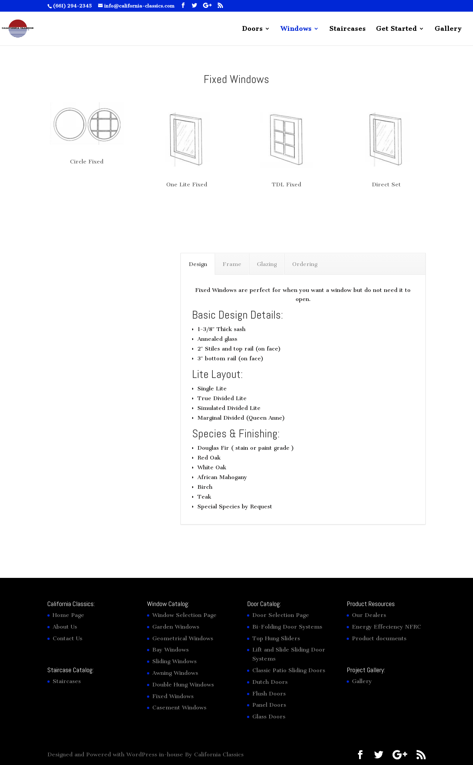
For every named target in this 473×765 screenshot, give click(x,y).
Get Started (396, 29)
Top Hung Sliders (276, 638)
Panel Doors (269, 705)
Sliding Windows (174, 661)
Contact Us (67, 638)
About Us (65, 626)
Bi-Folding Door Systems (287, 626)
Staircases (347, 29)
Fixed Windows (173, 696)
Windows (296, 29)
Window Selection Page (184, 615)
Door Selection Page (280, 615)
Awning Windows (175, 673)
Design (198, 264)
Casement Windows (179, 707)
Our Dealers (369, 615)
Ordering (304, 264)
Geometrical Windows (182, 638)
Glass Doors (268, 716)
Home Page (68, 615)
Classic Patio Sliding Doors (288, 670)
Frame (232, 264)
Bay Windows (170, 649)
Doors (252, 29)
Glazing (267, 264)
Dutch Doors (270, 682)
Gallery (448, 29)
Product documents (379, 638)
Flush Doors (269, 693)
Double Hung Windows (183, 684)
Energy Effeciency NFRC (386, 626)
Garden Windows (175, 626)
